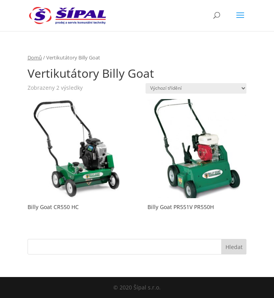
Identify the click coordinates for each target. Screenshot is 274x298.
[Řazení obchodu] (196, 88)
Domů (35, 57)
